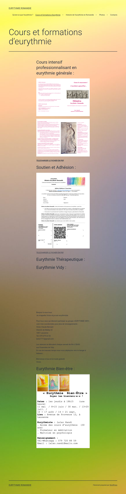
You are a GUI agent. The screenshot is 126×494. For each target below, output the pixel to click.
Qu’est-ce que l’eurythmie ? (22, 15)
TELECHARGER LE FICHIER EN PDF (50, 161)
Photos (102, 15)
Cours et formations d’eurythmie (47, 15)
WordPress (113, 485)
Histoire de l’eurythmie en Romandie (80, 15)
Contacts (113, 15)
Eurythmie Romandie (20, 8)
